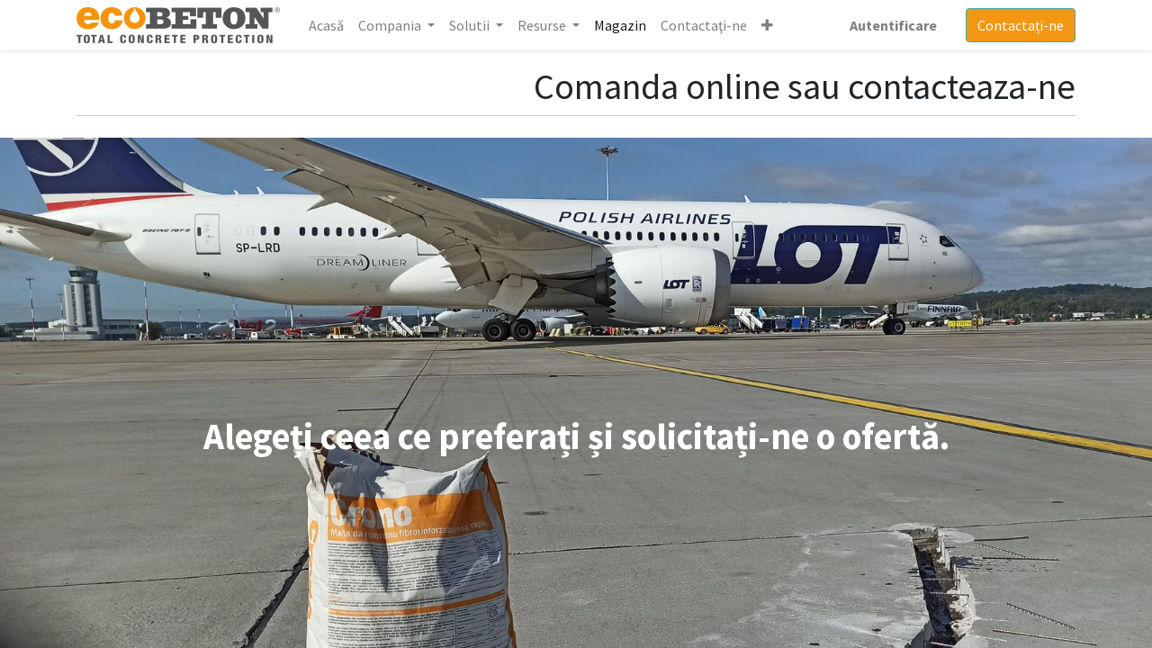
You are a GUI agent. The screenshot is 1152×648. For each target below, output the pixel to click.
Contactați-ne (1020, 25)
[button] (767, 25)
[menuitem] (326, 25)
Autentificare (893, 25)
